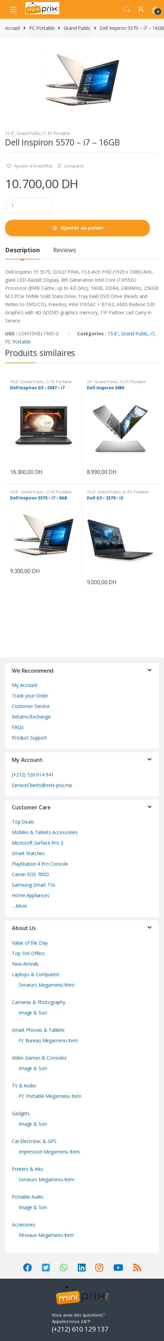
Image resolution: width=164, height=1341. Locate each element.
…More (19, 906)
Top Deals (23, 822)
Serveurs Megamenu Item (46, 985)
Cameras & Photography (38, 1002)
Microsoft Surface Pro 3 (37, 843)
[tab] (22, 252)
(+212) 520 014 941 (32, 774)
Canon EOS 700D (30, 874)
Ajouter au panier (82, 227)
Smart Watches (28, 853)
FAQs (17, 727)
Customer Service (31, 706)
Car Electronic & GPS (34, 1141)
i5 (121, 381)
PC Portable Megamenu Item (50, 1096)
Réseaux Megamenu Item (46, 1235)
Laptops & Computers (36, 974)
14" (90, 381)
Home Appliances (30, 895)
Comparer (74, 166)
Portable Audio (28, 1197)
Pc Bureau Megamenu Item (48, 1040)
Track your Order (30, 695)
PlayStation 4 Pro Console (40, 864)
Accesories (23, 1224)
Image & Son (33, 1012)
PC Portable (41, 28)
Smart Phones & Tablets (38, 1030)
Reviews (64, 250)
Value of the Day (30, 943)
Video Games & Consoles (39, 1057)
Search (127, 9)
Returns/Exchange (31, 716)
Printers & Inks (27, 1169)
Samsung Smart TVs (33, 885)
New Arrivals (25, 964)
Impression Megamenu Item (49, 1151)
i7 (44, 133)
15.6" (10, 133)
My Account (25, 685)
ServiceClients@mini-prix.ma (42, 785)
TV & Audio (24, 1085)
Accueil (12, 28)
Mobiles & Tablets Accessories (45, 832)
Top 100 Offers (28, 953)
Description (22, 250)
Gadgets (21, 1113)
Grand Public (77, 28)
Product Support (29, 737)
